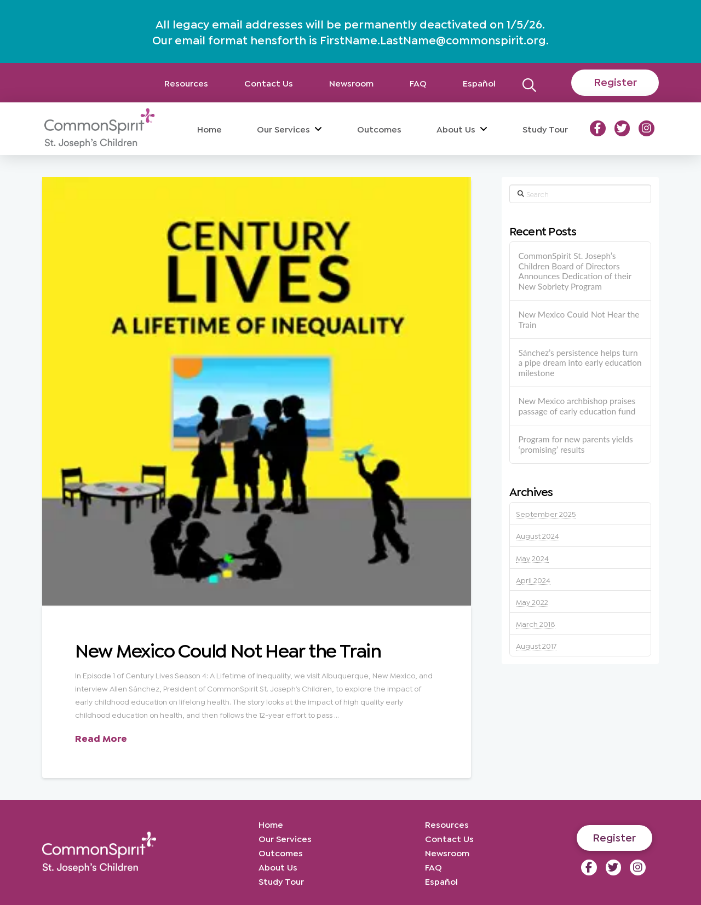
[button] (529, 82)
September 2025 (546, 513)
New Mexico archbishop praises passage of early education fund (576, 406)
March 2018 (535, 623)
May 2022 (532, 601)
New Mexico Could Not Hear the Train (228, 648)
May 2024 (532, 557)
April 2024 (533, 579)
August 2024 (537, 535)
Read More (101, 737)
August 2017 (536, 645)
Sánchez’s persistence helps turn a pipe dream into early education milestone (579, 363)
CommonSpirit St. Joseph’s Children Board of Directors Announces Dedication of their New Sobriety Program (574, 271)
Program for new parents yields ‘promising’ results (575, 444)
